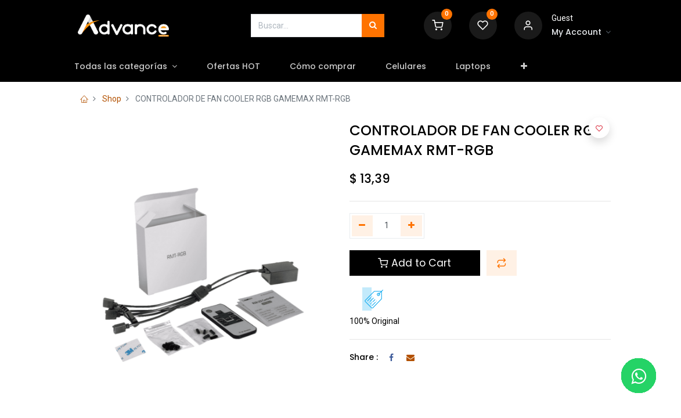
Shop (111, 98)
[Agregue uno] (411, 225)
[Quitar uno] (362, 225)
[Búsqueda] (373, 25)
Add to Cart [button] (414, 263)
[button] (535, 67)
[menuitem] (244, 67)
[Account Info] (581, 32)
